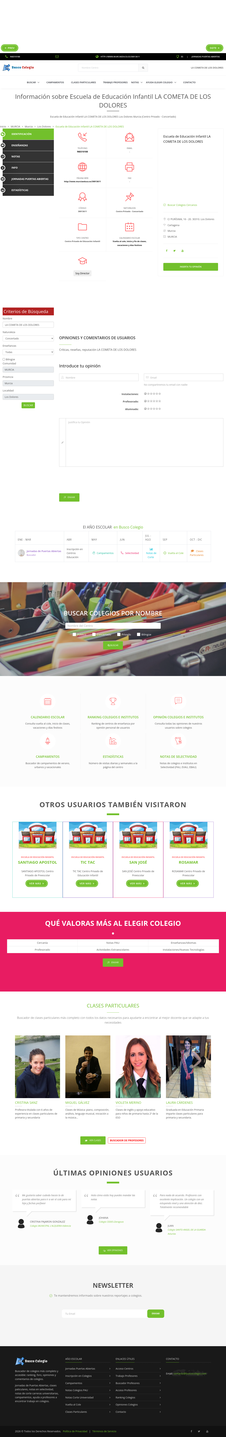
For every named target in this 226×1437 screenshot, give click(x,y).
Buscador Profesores (128, 1383)
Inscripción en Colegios (78, 1376)
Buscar (31, 82)
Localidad (8, 390)
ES (179, 56)
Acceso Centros (124, 1368)
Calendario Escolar (47, 717)
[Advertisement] (113, 26)
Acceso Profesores (126, 1390)
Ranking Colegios (125, 1397)
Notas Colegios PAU (76, 1390)
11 (154, 393)
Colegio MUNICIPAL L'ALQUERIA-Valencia (50, 1225)
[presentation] (86, 481)
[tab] (28, 134)
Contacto (189, 82)
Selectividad (130, 553)
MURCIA (172, 236)
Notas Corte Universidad (79, 1397)
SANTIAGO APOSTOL (37, 862)
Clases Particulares (83, 82)
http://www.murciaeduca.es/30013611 (118, 56)
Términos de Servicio (104, 1431)
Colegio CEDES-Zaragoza (111, 1221)
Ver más (36, 883)
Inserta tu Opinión (191, 266)
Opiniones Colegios (127, 1404)
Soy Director (82, 273)
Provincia (8, 377)
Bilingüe (10, 359)
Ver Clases (93, 1140)
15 (156, 393)
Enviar (69, 497)
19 (159, 393)
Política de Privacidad (75, 1431)
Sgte (214, 48)
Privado (124, 634)
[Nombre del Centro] (113, 626)
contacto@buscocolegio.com (190, 1373)
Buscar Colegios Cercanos (182, 205)
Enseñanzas (9, 345)
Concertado (101, 634)
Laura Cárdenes (179, 1102)
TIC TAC (88, 862)
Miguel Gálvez (77, 1102)
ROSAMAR (188, 862)
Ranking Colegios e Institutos (113, 717)
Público (79, 634)
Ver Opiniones (113, 1250)
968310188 (12, 56)
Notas (135, 82)
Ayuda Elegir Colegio (159, 82)
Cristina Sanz (26, 1102)
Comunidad (9, 363)
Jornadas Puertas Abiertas (206, 56)
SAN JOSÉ (138, 862)
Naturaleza (9, 332)
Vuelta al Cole (173, 553)
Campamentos (55, 82)
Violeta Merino (128, 1102)
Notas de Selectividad (178, 756)
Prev (9, 48)
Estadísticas (113, 756)
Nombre (7, 318)
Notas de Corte (151, 553)
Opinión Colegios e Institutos (178, 717)
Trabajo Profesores (115, 82)
